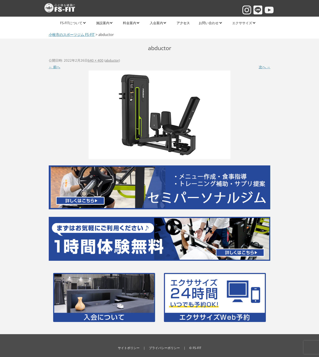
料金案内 (129, 22)
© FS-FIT (195, 348)
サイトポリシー (129, 348)
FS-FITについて (72, 22)
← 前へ (54, 67)
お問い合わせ (206, 22)
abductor (112, 60)
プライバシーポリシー (164, 348)
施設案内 (103, 22)
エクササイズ (239, 22)
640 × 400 (95, 60)
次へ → (264, 67)
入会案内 (155, 22)
